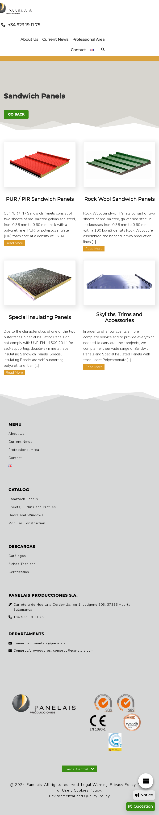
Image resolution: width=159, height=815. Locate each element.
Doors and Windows (25, 515)
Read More (14, 243)
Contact (78, 50)
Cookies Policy (87, 790)
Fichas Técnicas (22, 564)
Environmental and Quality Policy (79, 796)
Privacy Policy (123, 784)
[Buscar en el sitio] (103, 50)
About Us (29, 39)
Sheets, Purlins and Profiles (32, 507)
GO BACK (16, 114)
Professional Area (88, 39)
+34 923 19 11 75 (20, 24)
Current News (55, 39)
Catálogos (17, 556)
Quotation (140, 806)
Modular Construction (26, 523)
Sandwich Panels (23, 499)
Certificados (18, 572)
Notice (144, 795)
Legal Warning (94, 784)
